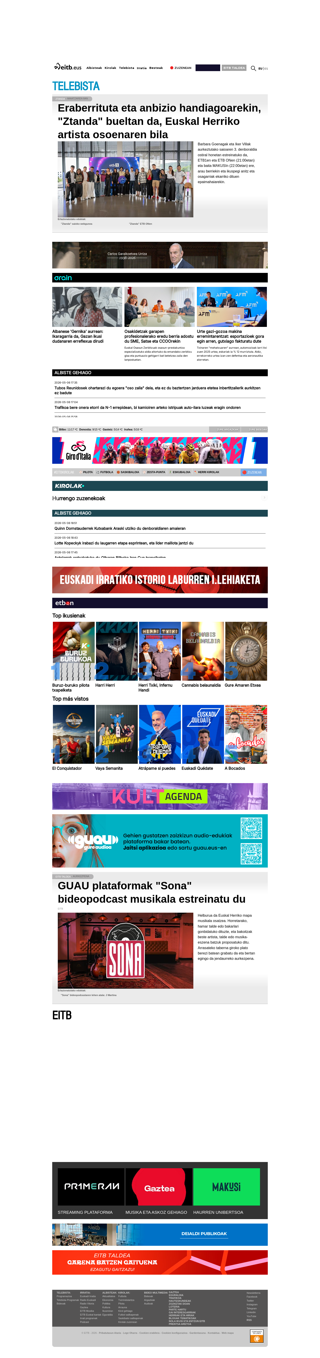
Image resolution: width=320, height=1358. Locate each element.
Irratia (142, 68)
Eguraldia (107, 1314)
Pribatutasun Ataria (110, 1333)
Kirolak (110, 68)
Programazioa (64, 1296)
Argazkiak (149, 1300)
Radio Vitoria (87, 1303)
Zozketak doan (179, 1303)
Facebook (252, 1296)
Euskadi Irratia (88, 1296)
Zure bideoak (255, 429)
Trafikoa (175, 1298)
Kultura (106, 1307)
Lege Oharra (130, 1333)
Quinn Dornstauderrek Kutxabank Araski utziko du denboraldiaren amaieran (120, 528)
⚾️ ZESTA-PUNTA (154, 472)
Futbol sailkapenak (128, 1314)
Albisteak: (109, 1292)
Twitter (250, 1300)
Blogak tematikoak (182, 1318)
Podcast (84, 1322)
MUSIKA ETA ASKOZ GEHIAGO (156, 1212)
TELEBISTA (75, 87)
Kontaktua (214, 1333)
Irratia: (85, 1292)
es (266, 68)
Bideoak (61, 1303)
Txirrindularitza (126, 1300)
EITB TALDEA (234, 68)
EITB (61, 1016)
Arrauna (122, 1307)
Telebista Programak (68, 1300)
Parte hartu (177, 1309)
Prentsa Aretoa (180, 1324)
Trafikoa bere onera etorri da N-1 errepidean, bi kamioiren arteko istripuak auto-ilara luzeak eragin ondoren (147, 407)
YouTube (251, 1316)
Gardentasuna (198, 1333)
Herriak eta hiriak (181, 1315)
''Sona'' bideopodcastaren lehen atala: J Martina (88, 995)
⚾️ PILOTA (86, 472)
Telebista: (64, 1292)
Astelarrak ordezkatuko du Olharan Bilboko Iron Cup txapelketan (110, 558)
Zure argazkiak (225, 429)
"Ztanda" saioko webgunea (76, 223)
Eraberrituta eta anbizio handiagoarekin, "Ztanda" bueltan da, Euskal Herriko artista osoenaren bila (159, 121)
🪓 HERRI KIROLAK (206, 472)
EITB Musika (87, 1311)
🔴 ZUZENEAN (252, 472)
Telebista (126, 68)
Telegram (252, 1308)
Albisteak (94, 68)
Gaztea (84, 1307)
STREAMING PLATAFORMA (85, 1212)
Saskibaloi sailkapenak (130, 1318)
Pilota (121, 1303)
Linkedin (251, 1312)
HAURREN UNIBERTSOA (218, 1212)
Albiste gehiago (72, 372)
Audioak (148, 1303)
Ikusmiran (107, 1311)
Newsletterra (253, 1293)
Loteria (174, 1306)
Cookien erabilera (149, 1333)
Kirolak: (124, 1292)
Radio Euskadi (88, 1300)
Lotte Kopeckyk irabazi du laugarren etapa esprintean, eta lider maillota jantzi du (123, 543)
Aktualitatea (108, 1296)
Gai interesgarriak (182, 1312)
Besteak (156, 68)
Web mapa (228, 1333)
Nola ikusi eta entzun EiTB (187, 1321)
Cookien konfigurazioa (174, 1333)
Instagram (252, 1304)
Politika (106, 1303)
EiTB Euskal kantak (90, 1314)
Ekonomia (107, 1300)
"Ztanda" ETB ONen (140, 223)
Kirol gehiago (125, 1311)
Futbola (122, 1296)
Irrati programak (88, 1318)
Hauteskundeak (180, 1301)
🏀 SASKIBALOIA (128, 472)
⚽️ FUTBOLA (104, 472)
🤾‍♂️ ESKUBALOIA (179, 472)
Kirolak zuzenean (127, 1322)
